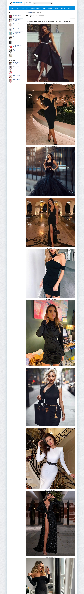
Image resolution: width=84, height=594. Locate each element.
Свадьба (27, 8)
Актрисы (75, 8)
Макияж (22, 8)
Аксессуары (49, 8)
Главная (11, 8)
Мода (61, 8)
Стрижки (16, 8)
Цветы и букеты (68, 8)
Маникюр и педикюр (35, 8)
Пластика (56, 8)
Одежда (44, 8)
